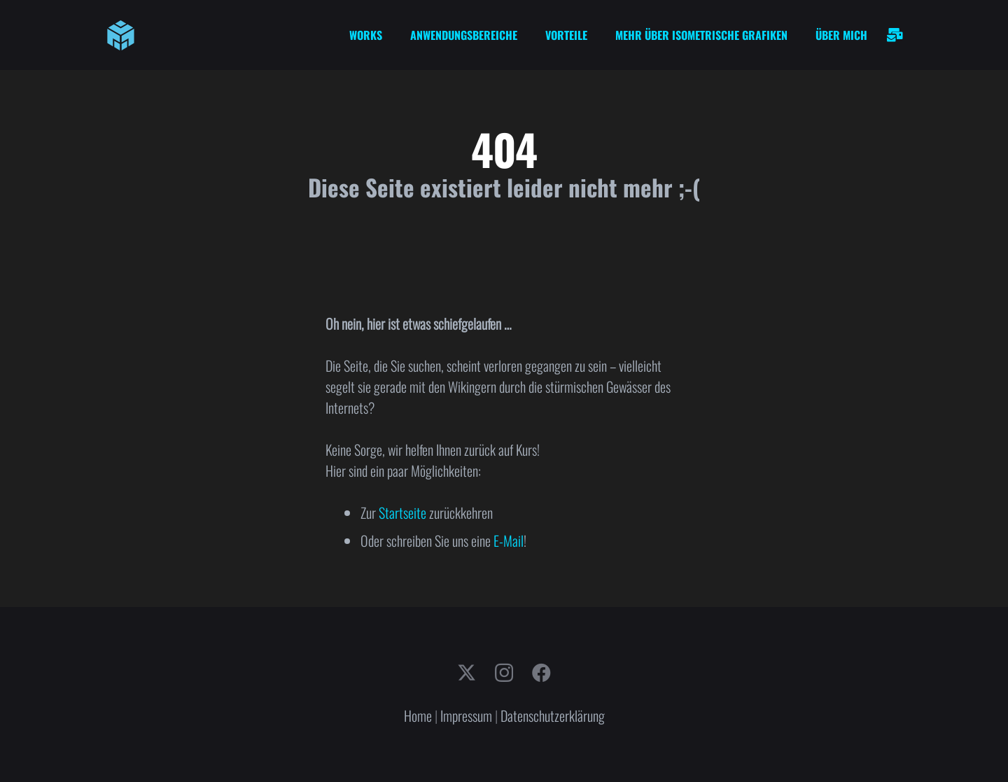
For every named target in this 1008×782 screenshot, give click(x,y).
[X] (466, 673)
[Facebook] (541, 672)
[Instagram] (504, 673)
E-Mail (508, 540)
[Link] (895, 35)
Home (418, 715)
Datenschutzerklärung (552, 715)
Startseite (402, 512)
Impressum (466, 715)
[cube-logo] (120, 35)
